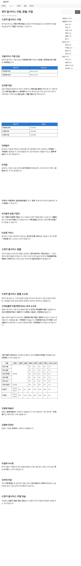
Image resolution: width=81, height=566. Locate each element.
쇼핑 (66, 30)
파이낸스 (67, 68)
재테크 (67, 62)
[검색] (77, 12)
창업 (66, 51)
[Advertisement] (30, 41)
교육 (66, 54)
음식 (66, 24)
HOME (4, 6)
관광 (66, 33)
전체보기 (65, 18)
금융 (25, 6)
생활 (66, 36)
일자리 (32, 6)
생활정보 (11, 6)
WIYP (6, 1)
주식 (66, 59)
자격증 (67, 48)
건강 (66, 27)
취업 (66, 45)
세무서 (19, 6)
